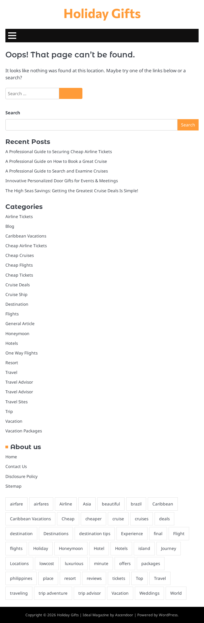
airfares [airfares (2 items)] (41, 504)
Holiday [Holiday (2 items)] (40, 548)
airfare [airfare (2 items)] (16, 504)
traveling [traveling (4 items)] (19, 593)
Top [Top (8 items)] (139, 578)
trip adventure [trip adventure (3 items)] (53, 593)
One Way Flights (21, 353)
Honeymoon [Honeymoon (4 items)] (71, 548)
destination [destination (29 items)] (21, 533)
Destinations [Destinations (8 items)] (56, 533)
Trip (9, 411)
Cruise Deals (17, 285)
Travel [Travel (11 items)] (160, 578)
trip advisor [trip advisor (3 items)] (89, 593)
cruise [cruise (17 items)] (118, 519)
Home (11, 457)
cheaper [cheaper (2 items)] (93, 519)
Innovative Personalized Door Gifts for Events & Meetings (61, 181)
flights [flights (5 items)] (16, 548)
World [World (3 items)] (176, 593)
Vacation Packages (23, 431)
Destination (16, 304)
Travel (11, 372)
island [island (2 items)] (144, 548)
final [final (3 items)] (158, 533)
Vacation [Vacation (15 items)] (120, 593)
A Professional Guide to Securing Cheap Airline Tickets (58, 151)
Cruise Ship (16, 294)
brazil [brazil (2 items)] (136, 504)
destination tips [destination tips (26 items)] (94, 533)
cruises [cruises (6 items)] (141, 519)
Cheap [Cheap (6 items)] (68, 519)
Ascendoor (124, 614)
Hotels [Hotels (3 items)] (121, 548)
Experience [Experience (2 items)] (132, 533)
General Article (20, 323)
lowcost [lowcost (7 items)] (46, 563)
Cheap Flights (19, 265)
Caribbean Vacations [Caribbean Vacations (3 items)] (30, 519)
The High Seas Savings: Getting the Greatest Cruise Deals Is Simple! (71, 191)
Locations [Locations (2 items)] (19, 563)
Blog (9, 226)
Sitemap (13, 486)
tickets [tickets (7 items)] (118, 578)
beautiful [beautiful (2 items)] (111, 504)
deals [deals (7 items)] (164, 519)
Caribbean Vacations (25, 236)
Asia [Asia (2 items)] (87, 504)
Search (12, 113)
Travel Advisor (19, 382)
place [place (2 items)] (48, 578)
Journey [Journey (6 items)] (168, 548)
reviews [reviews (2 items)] (94, 578)
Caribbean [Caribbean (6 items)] (162, 504)
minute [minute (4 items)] (101, 563)
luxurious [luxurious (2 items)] (74, 563)
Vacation (13, 421)
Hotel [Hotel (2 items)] (99, 548)
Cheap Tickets (19, 275)
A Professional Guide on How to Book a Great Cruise (56, 161)
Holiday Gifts (102, 13)
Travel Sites (16, 402)
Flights (12, 314)
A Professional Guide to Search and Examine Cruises (56, 171)
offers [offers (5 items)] (125, 563)
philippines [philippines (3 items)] (21, 578)
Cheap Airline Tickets (26, 246)
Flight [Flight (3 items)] (179, 533)
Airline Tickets (19, 216)
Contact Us (16, 466)
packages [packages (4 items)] (150, 563)
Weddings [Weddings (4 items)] (149, 593)
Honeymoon (17, 333)
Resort (11, 363)
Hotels (11, 343)
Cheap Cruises (19, 255)
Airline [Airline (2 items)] (65, 504)
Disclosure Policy (21, 476)
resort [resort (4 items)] (70, 578)
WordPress (168, 614)
